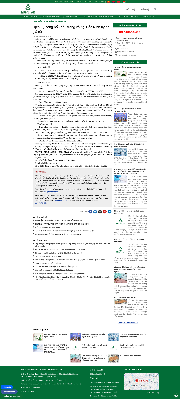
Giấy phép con (72, 17)
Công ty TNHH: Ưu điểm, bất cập (48, 263)
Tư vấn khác (149, 17)
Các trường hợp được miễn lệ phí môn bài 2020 (54, 270)
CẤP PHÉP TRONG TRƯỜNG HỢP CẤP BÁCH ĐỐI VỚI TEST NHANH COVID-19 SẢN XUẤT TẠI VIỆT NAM (130, 171)
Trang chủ (37, 21)
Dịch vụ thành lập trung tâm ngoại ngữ (104, 382)
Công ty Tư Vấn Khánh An (128, 323)
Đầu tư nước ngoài (52, 17)
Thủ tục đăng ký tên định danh (47, 227)
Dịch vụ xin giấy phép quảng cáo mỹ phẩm (103, 396)
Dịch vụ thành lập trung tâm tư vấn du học (103, 386)
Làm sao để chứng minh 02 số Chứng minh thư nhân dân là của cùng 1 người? (129, 269)
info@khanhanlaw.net (64, 1)
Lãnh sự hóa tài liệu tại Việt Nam (48, 256)
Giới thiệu (131, 9)
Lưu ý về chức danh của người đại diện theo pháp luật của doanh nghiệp (64, 231)
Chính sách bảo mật (97, 374)
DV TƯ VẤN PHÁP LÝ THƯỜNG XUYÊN (99, 17)
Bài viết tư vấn (60, 21)
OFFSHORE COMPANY (129, 17)
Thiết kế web (151, 393)
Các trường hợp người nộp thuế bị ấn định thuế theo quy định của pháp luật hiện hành (70, 260)
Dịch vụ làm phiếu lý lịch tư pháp (102, 389)
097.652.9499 (99, 1)
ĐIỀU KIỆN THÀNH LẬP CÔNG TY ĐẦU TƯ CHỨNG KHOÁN (58, 220)
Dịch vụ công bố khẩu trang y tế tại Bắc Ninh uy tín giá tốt (58, 253)
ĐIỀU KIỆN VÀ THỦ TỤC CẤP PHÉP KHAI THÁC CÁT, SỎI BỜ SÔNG (62, 224)
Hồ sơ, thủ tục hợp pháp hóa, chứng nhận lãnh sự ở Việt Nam (60, 249)
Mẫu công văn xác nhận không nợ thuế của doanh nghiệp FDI (60, 273)
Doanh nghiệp (31, 17)
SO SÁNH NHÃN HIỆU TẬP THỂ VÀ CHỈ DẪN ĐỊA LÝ (56, 267)
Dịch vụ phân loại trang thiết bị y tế (103, 392)
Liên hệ (145, 9)
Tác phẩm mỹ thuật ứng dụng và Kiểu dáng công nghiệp (58, 234)
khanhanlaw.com (60, 200)
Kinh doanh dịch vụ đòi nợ (125, 297)
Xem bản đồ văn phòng (125, 55)
